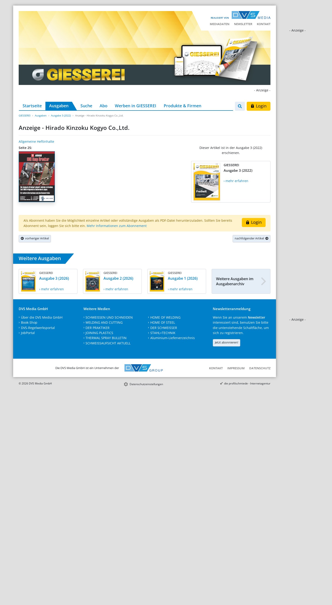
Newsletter (243, 24)
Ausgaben (58, 105)
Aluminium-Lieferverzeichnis (172, 338)
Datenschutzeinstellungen (146, 384)
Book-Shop (29, 322)
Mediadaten (219, 24)
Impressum (236, 368)
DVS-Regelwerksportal (38, 328)
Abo (103, 105)
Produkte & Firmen (182, 105)
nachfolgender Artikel (251, 238)
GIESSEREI (24, 115)
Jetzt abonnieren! (226, 342)
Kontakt (263, 24)
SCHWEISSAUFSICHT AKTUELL (108, 343)
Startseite (32, 105)
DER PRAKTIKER (98, 328)
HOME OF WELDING (165, 317)
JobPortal (28, 333)
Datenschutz (259, 368)
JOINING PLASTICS (99, 333)
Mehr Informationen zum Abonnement (117, 226)
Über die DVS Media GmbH (41, 317)
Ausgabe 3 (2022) (61, 115)
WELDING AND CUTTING (104, 322)
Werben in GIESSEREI (135, 105)
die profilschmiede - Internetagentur (247, 383)
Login (259, 106)
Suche (86, 105)
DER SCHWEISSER (163, 328)
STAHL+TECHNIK (162, 333)
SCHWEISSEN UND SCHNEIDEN (109, 317)
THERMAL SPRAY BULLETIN (106, 338)
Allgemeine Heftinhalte (36, 141)
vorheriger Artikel (35, 238)
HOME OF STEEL (162, 322)
